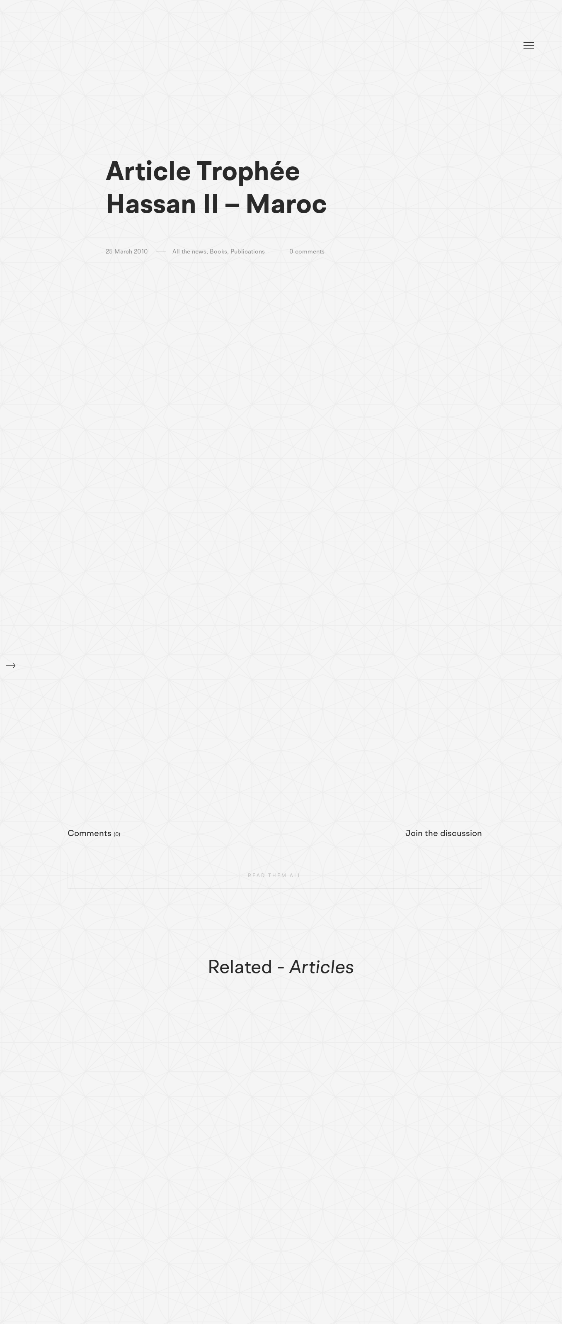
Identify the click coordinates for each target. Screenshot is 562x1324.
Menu (528, 45)
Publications (247, 252)
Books (218, 252)
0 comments (307, 252)
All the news (189, 252)
